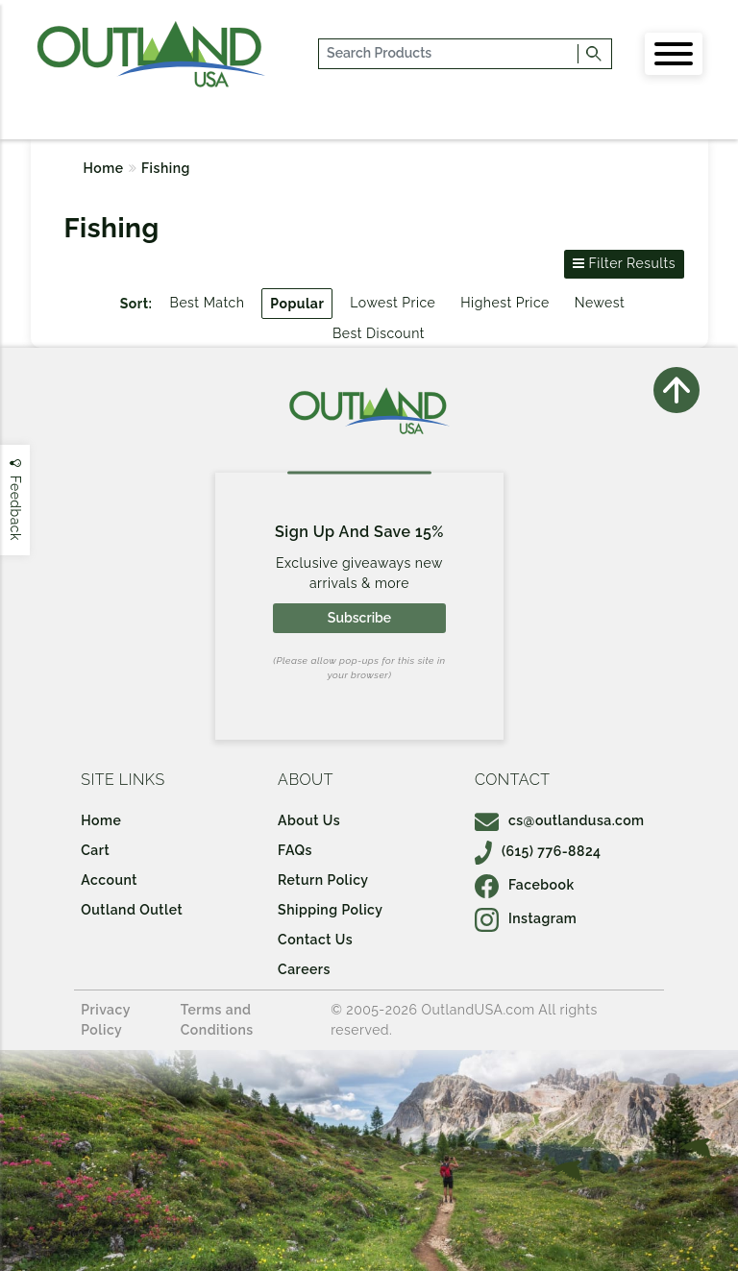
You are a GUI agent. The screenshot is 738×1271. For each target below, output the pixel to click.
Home (104, 168)
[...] (449, 53)
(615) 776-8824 (538, 851)
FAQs (295, 850)
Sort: (136, 303)
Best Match (207, 302)
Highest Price (504, 302)
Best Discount (378, 333)
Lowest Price (392, 302)
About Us (309, 820)
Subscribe (359, 617)
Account (109, 880)
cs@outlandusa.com (560, 820)
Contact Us (315, 939)
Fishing (165, 168)
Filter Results (624, 263)
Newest (600, 302)
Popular (297, 303)
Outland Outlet (132, 909)
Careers (304, 969)
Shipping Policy (330, 909)
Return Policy (323, 880)
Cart (95, 850)
